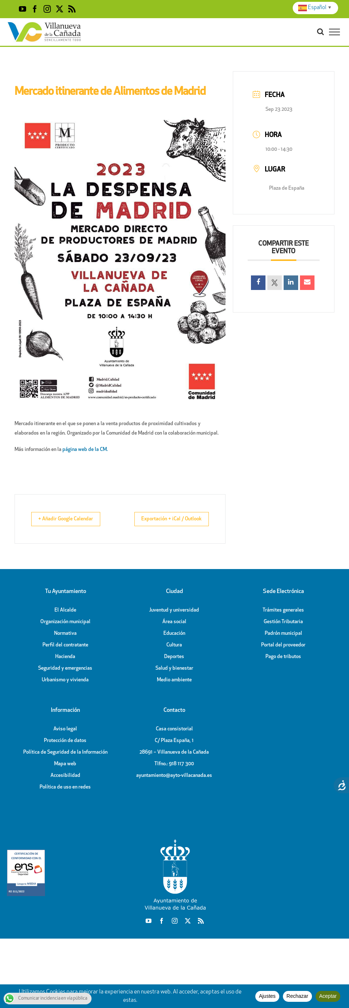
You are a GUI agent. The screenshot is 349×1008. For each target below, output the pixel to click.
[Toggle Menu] (334, 32)
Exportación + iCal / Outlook (165, 519)
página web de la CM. (85, 449)
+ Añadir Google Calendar (71, 519)
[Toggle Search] (320, 31)
